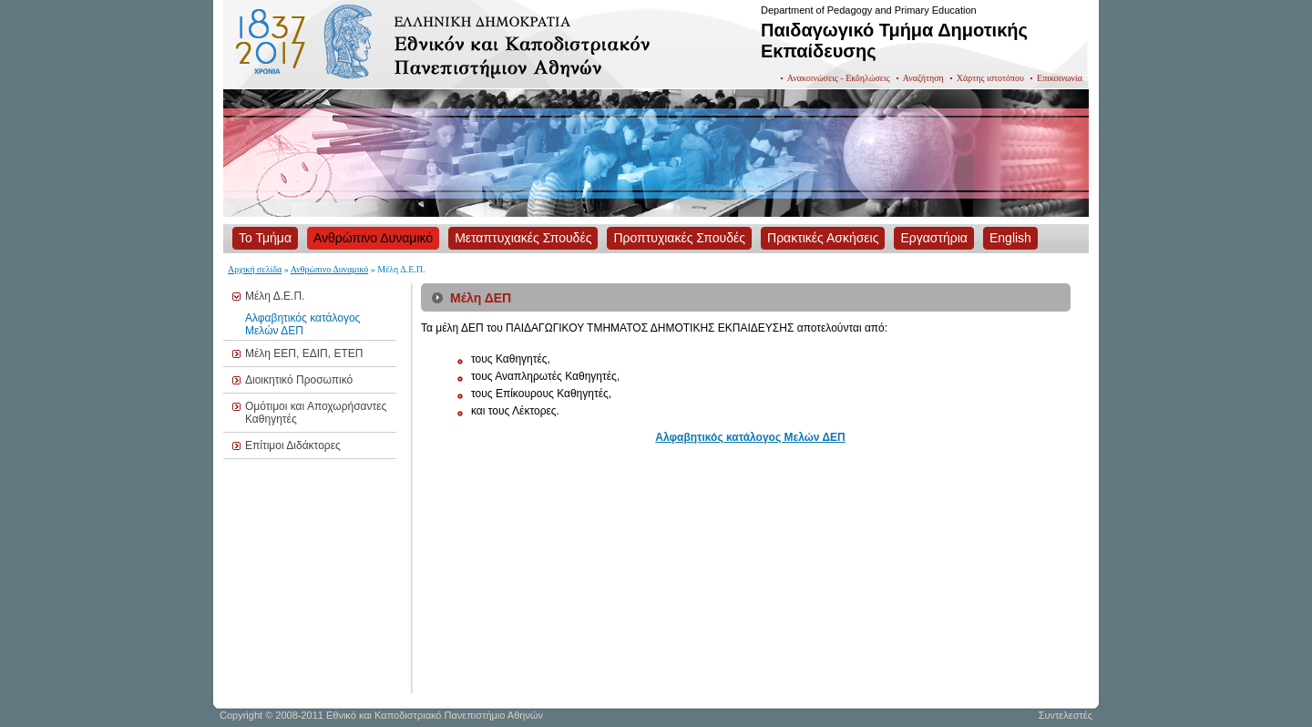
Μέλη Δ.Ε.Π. (274, 296)
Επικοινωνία (1059, 78)
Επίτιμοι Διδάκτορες (293, 445)
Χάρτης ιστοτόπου (990, 78)
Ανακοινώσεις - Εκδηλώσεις (838, 78)
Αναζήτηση (923, 78)
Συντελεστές (1065, 715)
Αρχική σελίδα (255, 269)
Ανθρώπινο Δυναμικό (330, 269)
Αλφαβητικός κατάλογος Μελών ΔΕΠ (302, 324)
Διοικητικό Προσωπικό (299, 380)
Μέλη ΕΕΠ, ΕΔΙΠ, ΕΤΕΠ (304, 353)
